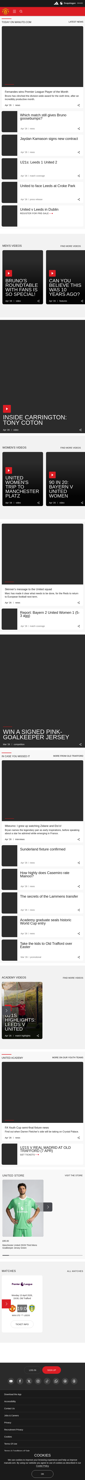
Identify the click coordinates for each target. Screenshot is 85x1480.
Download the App (12, 1394)
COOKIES (42, 1455)
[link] (79, 105)
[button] (14, 11)
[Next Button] (6, 278)
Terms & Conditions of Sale (17, 1451)
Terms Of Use (10, 1444)
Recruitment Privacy (13, 1429)
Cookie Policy (42, 1466)
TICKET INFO (22, 1324)
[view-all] (74, 1175)
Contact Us (9, 1408)
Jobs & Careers (11, 1415)
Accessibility (10, 1401)
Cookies (8, 1437)
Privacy (7, 1422)
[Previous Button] (38, 1206)
